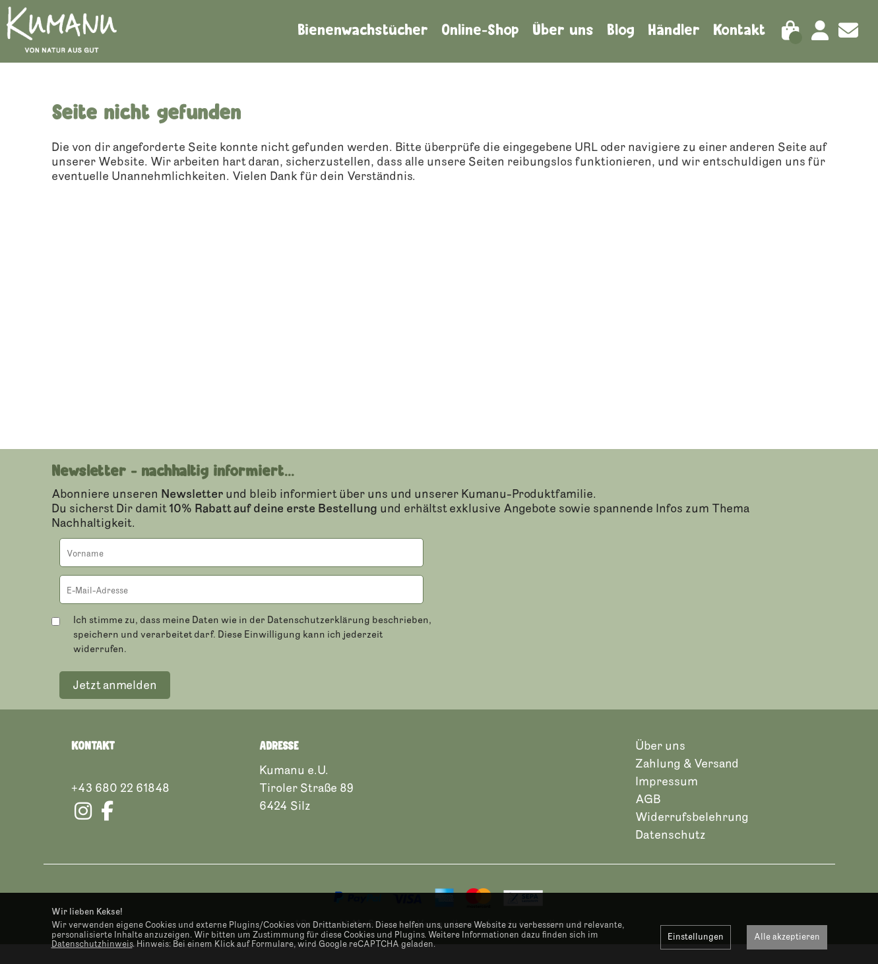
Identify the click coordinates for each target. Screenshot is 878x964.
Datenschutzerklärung (318, 639)
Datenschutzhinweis (92, 944)
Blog (621, 29)
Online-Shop (480, 29)
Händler (674, 29)
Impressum (666, 800)
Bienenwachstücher (363, 29)
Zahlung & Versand (687, 782)
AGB (648, 818)
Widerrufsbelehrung (692, 836)
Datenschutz (670, 854)
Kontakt (739, 29)
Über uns (563, 29)
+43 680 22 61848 (120, 807)
